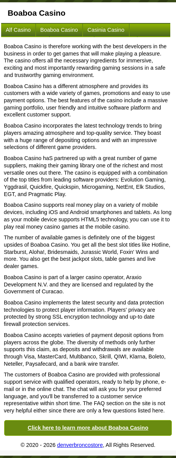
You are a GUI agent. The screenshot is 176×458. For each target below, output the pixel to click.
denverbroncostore (80, 445)
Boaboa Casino (59, 30)
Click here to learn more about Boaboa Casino (88, 428)
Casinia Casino (105, 30)
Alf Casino (18, 30)
